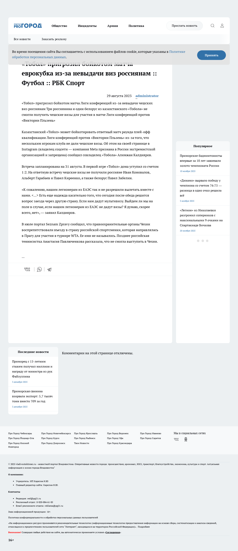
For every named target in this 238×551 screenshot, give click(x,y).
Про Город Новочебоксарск (56, 433)
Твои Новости (81, 443)
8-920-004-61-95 (44, 502)
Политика (136, 26)
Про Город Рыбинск (84, 438)
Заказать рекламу (54, 39)
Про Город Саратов (150, 438)
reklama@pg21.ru (54, 505)
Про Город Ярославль (86, 433)
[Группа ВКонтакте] (176, 439)
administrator (147, 96)
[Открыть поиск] (212, 26)
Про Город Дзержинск (53, 443)
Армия (112, 26)
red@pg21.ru (34, 498)
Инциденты (87, 26)
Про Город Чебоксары (20, 433)
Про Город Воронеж (118, 433)
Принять (211, 55)
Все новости (22, 39)
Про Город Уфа (115, 438)
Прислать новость (184, 25)
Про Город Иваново (150, 433)
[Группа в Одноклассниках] (186, 439)
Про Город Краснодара (119, 443)
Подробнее (144, 526)
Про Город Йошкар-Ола (21, 438)
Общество (59, 26)
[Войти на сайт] (222, 26)
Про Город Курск (50, 438)
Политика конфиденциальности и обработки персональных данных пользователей (53, 517)
